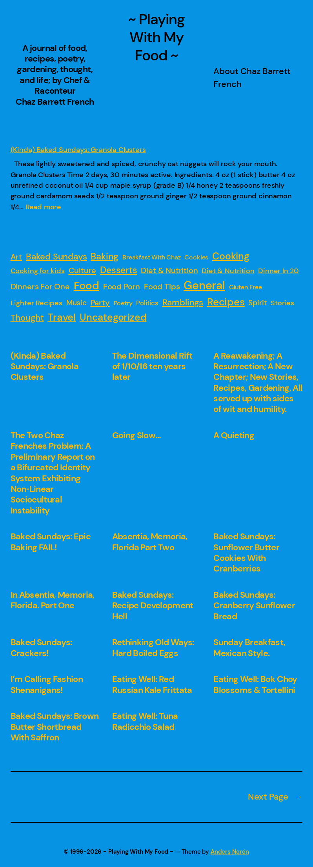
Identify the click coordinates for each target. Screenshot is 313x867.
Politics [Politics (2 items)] (147, 303)
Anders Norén (230, 852)
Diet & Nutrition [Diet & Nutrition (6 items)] (169, 270)
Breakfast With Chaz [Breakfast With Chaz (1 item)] (151, 257)
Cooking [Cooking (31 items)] (230, 256)
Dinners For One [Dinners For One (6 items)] (40, 286)
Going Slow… (136, 435)
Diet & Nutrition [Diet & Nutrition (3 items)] (228, 271)
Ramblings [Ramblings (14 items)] (182, 302)
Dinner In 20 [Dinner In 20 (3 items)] (278, 271)
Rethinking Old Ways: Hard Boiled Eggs (153, 647)
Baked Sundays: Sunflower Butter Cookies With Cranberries (246, 552)
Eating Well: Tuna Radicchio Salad (145, 721)
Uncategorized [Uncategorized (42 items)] (113, 317)
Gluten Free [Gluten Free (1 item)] (245, 287)
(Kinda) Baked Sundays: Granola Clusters (78, 149)
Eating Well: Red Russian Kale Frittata (152, 684)
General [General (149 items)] (204, 285)
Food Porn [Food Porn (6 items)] (121, 286)
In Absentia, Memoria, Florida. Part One (53, 600)
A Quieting (233, 435)
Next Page (275, 797)
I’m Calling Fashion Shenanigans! (47, 684)
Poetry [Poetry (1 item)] (123, 303)
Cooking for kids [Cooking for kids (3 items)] (38, 271)
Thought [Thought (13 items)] (27, 317)
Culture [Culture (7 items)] (82, 270)
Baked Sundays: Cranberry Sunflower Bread (254, 605)
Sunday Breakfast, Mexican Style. (249, 647)
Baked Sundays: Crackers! (41, 647)
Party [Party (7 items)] (100, 302)
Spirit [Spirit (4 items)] (257, 303)
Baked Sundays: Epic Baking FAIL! (51, 542)
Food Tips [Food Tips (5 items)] (162, 287)
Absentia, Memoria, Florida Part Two (149, 542)
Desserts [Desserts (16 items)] (118, 270)
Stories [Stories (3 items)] (282, 303)
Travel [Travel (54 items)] (61, 317)
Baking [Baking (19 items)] (104, 256)
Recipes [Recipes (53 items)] (226, 301)
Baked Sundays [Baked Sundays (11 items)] (56, 256)
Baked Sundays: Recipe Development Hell (152, 605)
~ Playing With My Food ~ (156, 37)
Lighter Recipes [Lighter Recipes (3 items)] (36, 303)
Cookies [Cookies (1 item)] (196, 257)
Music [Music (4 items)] (76, 303)
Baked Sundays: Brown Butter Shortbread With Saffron (55, 727)
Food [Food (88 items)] (86, 286)
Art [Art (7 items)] (16, 257)
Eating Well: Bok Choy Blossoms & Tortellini (255, 684)
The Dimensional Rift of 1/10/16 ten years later (152, 366)
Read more (43, 207)
